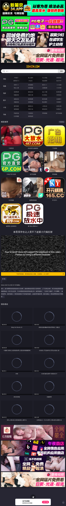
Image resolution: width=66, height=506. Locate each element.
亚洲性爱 (16, 92)
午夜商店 (30, 113)
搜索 (61, 71)
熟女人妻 (16, 88)
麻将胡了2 (16, 81)
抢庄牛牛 (58, 81)
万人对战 (44, 78)
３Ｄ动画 (58, 85)
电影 (4, 93)
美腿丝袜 (16, 102)
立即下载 (45, 502)
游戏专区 (58, 78)
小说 (4, 107)
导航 (4, 114)
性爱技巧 (58, 109)
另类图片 (58, 102)
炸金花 (30, 81)
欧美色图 (44, 99)
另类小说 (30, 109)
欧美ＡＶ (44, 85)
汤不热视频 (59, 113)
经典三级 (30, 95)
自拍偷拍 (30, 85)
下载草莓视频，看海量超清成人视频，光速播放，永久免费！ (40, 274)
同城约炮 (16, 113)
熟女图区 (44, 102)
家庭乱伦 (30, 106)
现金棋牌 (44, 81)
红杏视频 (16, 116)
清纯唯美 (30, 102)
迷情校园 (16, 109)
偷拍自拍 (30, 92)
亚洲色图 (30, 99)
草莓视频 (44, 113)
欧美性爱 (58, 92)
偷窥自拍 (16, 99)
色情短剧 (30, 116)
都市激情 (16, 106)
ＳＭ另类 (58, 88)
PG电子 (16, 78)
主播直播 (44, 88)
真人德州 (30, 78)
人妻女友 (44, 106)
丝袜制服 (30, 88)
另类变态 (58, 95)
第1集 (3, 279)
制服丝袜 (16, 95)
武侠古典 (58, 106)
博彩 (4, 79)
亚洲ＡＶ (16, 85)
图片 (4, 100)
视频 (4, 86)
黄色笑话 (44, 109)
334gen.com (33, 66)
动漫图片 (58, 99)
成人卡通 (44, 92)
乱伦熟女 (44, 95)
